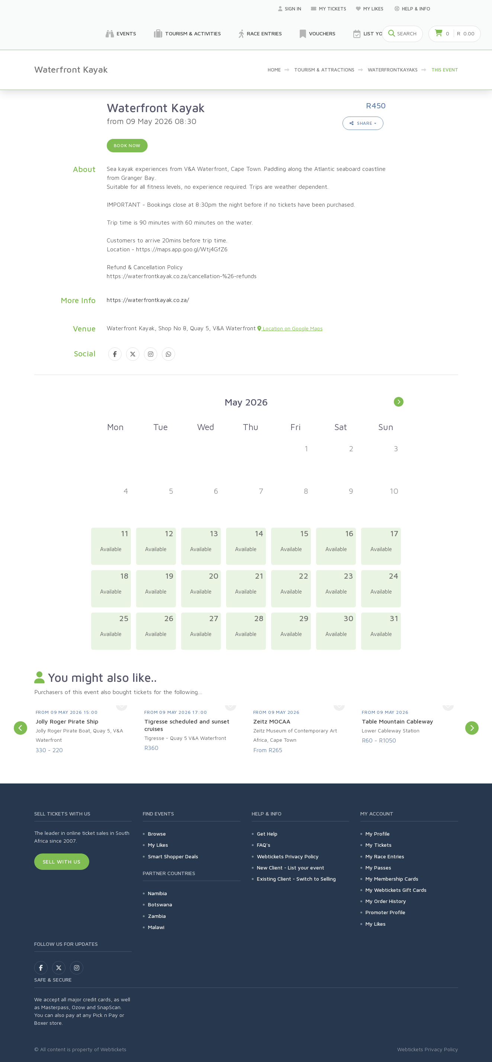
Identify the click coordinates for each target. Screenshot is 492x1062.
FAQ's (263, 845)
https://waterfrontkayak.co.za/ (148, 299)
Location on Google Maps (290, 328)
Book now (127, 145)
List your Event (380, 34)
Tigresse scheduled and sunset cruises (186, 725)
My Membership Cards (392, 878)
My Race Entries (385, 856)
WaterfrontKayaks (393, 70)
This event (444, 70)
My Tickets (328, 9)
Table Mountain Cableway (397, 721)
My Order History (386, 901)
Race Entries (260, 34)
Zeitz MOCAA (271, 721)
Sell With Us (62, 861)
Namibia (157, 893)
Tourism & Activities (187, 34)
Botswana (160, 904)
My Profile (378, 833)
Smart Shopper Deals (173, 856)
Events (121, 34)
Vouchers (317, 34)
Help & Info (412, 9)
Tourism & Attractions (324, 70)
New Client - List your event (290, 867)
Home (274, 70)
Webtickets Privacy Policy (288, 856)
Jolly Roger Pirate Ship (67, 721)
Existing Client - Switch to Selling (296, 878)
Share (361, 123)
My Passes (378, 867)
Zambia (157, 916)
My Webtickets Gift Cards (396, 890)
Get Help (267, 833)
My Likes (370, 9)
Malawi (156, 927)
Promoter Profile (385, 912)
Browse (157, 833)
